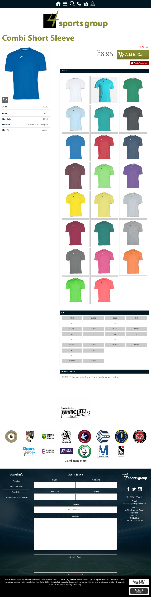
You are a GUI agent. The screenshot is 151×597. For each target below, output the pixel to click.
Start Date (6, 119)
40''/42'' (136, 345)
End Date (6, 124)
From (98, 50)
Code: (4, 107)
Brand (5, 113)
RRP (141, 47)
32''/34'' (72, 345)
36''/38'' (93, 345)
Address (134, 508)
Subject (75, 504)
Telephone (54, 491)
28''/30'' (115, 328)
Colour (64, 71)
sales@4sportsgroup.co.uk (134, 504)
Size (62, 312)
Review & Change (139, 591)
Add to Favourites (140, 63)
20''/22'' (72, 328)
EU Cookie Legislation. (65, 579)
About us (16, 481)
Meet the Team (16, 487)
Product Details (68, 371)
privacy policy (96, 579)
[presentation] (75, 565)
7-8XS (72, 318)
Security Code (75, 557)
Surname (96, 480)
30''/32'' (136, 328)
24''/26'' (93, 328)
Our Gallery (16, 492)
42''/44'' (72, 361)
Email (96, 491)
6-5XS (93, 318)
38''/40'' (115, 345)
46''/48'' (93, 361)
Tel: (128, 497)
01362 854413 (136, 497)
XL (72, 350)
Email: (134, 501)
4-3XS (115, 318)
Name (54, 480)
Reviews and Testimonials (16, 498)
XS (72, 334)
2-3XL (93, 350)
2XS (136, 318)
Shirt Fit (5, 130)
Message (76, 516)
